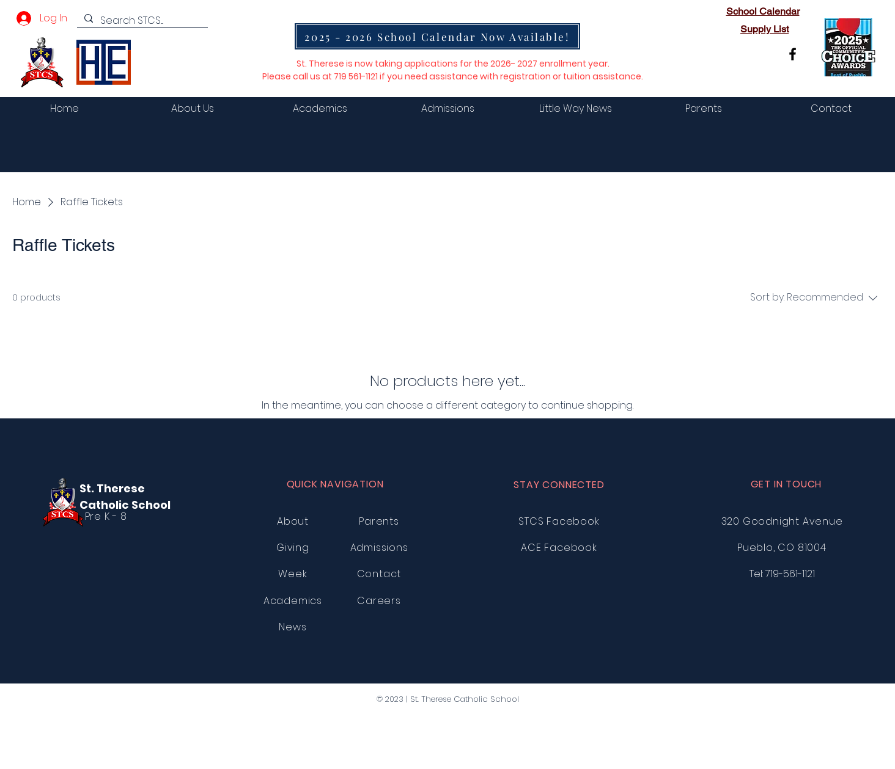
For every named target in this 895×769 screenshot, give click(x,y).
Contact (379, 574)
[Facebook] (792, 54)
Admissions (379, 548)
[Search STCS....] (141, 20)
